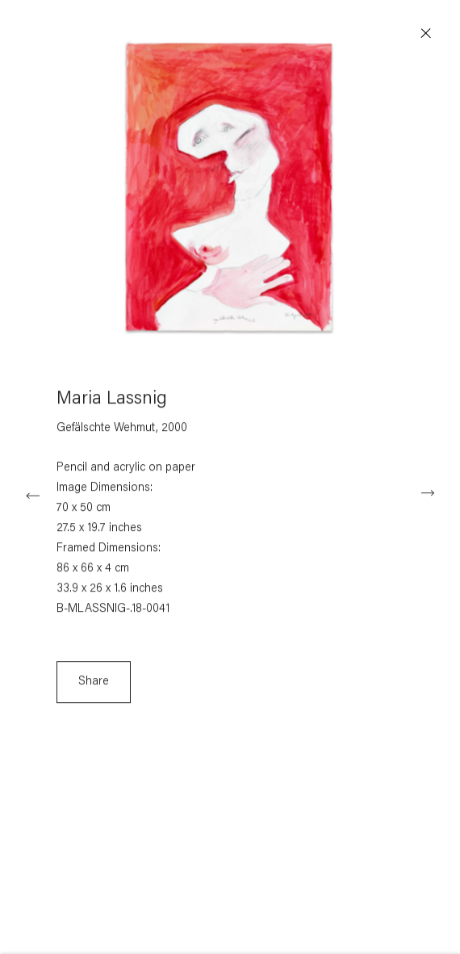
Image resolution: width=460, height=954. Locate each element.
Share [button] (93, 686)
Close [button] (428, 34)
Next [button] (428, 493)
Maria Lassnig (111, 404)
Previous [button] (32, 493)
